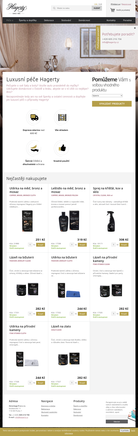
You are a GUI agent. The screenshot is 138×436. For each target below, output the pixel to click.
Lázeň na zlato (61, 326)
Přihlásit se (115, 4)
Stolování (66, 20)
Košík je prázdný (120, 9)
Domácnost (84, 20)
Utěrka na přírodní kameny (22, 328)
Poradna (127, 20)
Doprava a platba (48, 406)
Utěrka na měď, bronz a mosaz (26, 190)
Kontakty (111, 20)
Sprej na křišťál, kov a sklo (108, 190)
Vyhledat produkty (112, 103)
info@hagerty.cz (21, 417)
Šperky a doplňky (28, 20)
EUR (100, 4)
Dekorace (49, 20)
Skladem (13, 246)
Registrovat (126, 4)
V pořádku (125, 430)
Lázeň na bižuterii (22, 257)
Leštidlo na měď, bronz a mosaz (68, 190)
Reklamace (45, 409)
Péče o (9, 20)
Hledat (97, 8)
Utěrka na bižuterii (64, 257)
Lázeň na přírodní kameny (105, 259)
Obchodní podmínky (49, 412)
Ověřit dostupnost (17, 248)
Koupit (40, 244)
